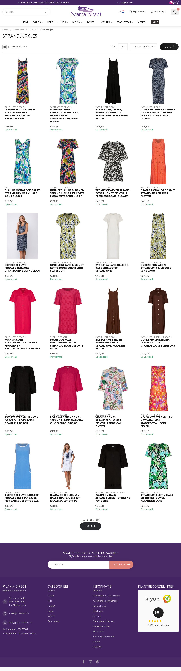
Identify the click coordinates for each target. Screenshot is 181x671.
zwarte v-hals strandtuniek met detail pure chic (112, 498)
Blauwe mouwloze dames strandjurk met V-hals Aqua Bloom (22, 193)
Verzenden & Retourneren (106, 595)
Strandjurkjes (46, 29)
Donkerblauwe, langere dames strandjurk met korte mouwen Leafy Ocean (158, 114)
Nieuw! (76, 22)
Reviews (97, 646)
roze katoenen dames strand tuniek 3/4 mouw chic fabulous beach (66, 420)
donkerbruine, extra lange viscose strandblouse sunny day (158, 342)
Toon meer (90, 526)
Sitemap (97, 616)
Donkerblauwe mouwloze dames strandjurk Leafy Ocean (22, 268)
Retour (96, 641)
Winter (105, 22)
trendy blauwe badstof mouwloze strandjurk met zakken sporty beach (22, 498)
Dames (37, 22)
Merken (142, 22)
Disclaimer (98, 611)
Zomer (91, 22)
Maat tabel (98, 631)
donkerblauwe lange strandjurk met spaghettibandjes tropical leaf (20, 114)
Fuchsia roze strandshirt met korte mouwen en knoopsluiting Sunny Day (22, 344)
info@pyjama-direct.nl (20, 622)
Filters (169, 46)
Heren (51, 22)
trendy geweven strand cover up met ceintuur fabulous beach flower (112, 193)
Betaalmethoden (101, 626)
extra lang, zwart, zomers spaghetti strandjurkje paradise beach (111, 114)
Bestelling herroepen (103, 636)
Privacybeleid (99, 605)
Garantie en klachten (103, 621)
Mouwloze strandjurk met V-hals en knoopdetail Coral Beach (157, 422)
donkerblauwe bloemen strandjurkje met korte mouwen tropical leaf (67, 193)
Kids (63, 22)
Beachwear (124, 22)
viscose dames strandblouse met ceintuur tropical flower (108, 422)
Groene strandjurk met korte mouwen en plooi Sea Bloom (67, 268)
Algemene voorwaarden (105, 600)
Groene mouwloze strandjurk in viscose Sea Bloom (156, 268)
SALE (155, 22)
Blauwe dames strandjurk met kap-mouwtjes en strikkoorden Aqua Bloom (64, 115)
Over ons (97, 590)
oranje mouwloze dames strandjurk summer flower (158, 193)
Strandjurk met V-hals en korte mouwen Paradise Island (157, 498)
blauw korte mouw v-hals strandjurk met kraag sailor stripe (65, 498)
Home (25, 22)
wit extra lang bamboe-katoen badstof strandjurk (112, 268)
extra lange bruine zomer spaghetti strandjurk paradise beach (110, 344)
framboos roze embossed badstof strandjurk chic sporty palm (66, 344)
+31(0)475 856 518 (19, 613)
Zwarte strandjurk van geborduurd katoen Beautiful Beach (21, 420)
